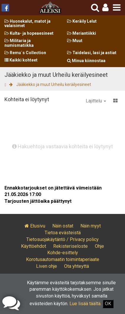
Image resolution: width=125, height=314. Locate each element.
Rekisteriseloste (70, 246)
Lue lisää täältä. (85, 303)
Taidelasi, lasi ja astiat (91, 52)
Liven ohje (46, 266)
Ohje (99, 246)
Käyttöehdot (33, 246)
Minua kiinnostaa (86, 60)
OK (108, 303)
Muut (74, 40)
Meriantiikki (81, 33)
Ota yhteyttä (76, 266)
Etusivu (35, 226)
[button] (105, 7)
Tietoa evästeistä (63, 232)
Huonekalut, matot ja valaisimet (27, 23)
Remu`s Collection (25, 52)
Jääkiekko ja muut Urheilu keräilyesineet (53, 84)
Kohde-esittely (62, 252)
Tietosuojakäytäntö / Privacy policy (62, 239)
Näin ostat (62, 226)
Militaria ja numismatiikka (19, 42)
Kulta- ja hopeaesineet (28, 33)
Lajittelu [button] (96, 101)
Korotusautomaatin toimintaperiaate (62, 259)
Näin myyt (90, 226)
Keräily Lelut (82, 21)
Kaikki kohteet (21, 60)
